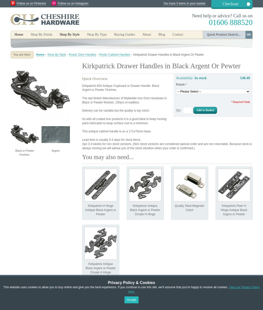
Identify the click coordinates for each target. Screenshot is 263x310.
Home (19, 34)
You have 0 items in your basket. (184, 3)
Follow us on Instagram (73, 3)
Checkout (230, 3)
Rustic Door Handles (82, 54)
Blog (161, 34)
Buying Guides (124, 34)
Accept (131, 300)
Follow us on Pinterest (31, 3)
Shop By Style (56, 54)
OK (249, 34)
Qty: (179, 110)
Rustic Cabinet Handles (114, 54)
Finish (181, 84)
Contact (178, 34)
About (146, 34)
